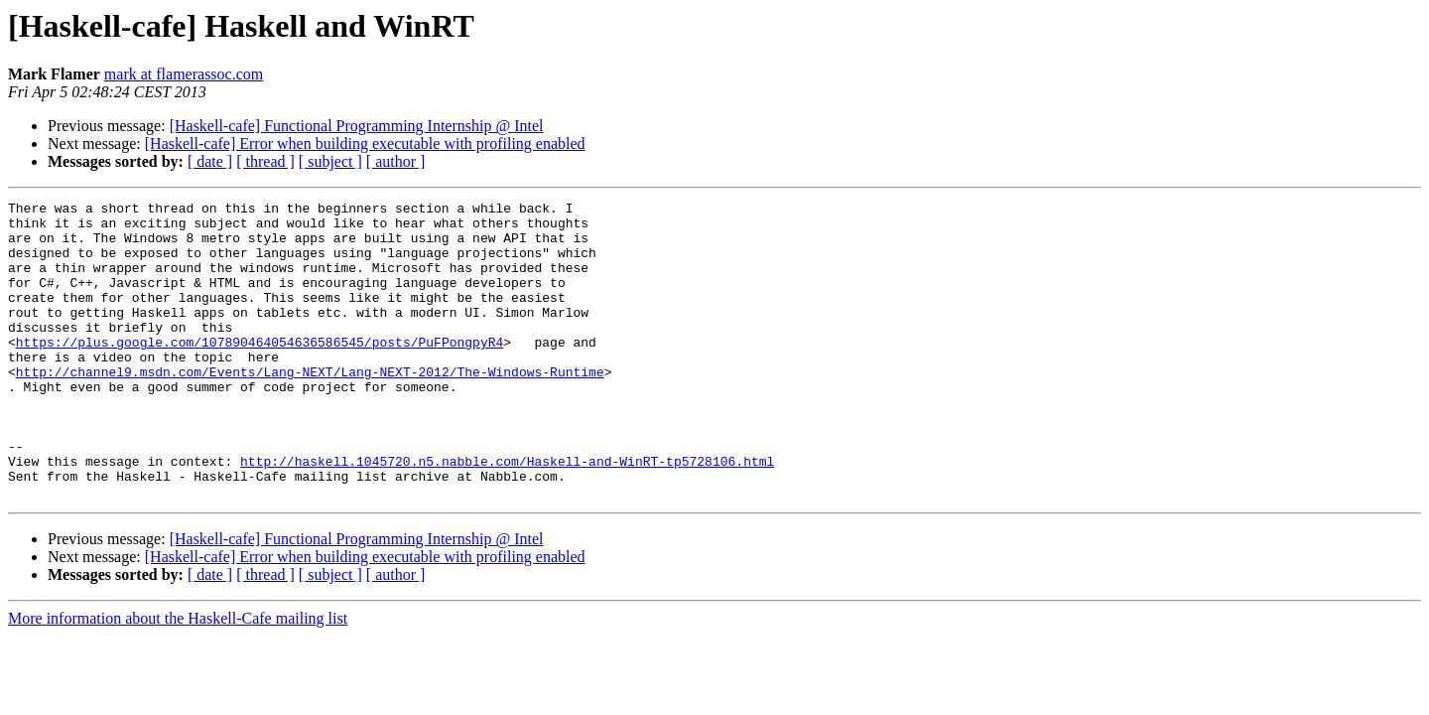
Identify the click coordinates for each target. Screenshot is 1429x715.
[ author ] (396, 161)
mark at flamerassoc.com (183, 74)
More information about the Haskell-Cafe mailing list (177, 677)
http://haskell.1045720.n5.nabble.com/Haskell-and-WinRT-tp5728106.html (507, 514)
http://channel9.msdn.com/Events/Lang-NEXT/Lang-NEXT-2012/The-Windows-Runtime (310, 407)
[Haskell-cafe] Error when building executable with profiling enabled (365, 143)
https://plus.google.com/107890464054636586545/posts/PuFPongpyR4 (259, 371)
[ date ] (210, 161)
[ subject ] (330, 161)
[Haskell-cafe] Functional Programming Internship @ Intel (357, 125)
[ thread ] (265, 161)
